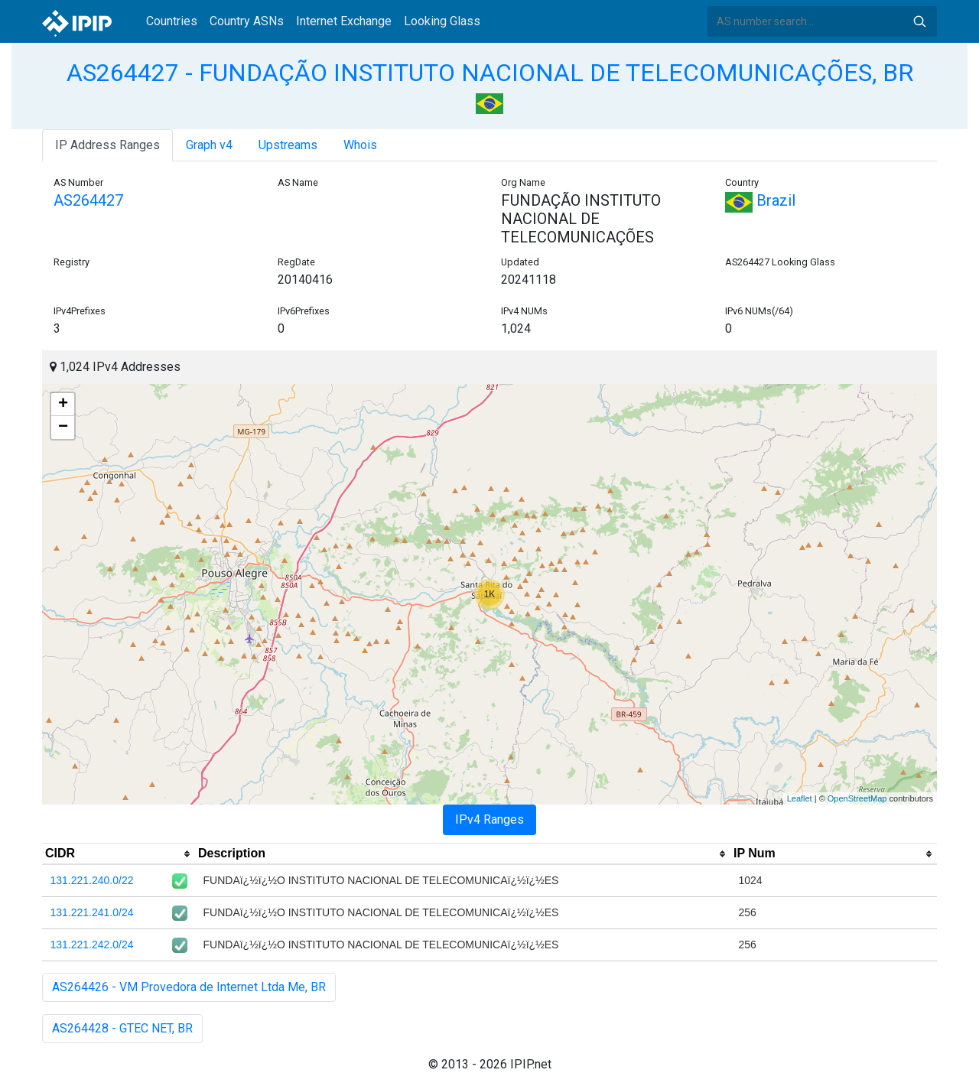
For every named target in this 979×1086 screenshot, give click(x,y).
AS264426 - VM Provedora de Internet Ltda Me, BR (189, 987)
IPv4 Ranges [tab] (489, 819)
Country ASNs (247, 21)
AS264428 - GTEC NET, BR (122, 1028)
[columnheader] (118, 854)
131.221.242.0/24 (92, 944)
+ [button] (63, 404)
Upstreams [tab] (288, 145)
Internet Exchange (344, 21)
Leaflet (799, 798)
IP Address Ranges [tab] (107, 145)
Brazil (760, 200)
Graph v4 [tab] (209, 145)
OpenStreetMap (857, 798)
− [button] (63, 427)
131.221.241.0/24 (92, 912)
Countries (171, 21)
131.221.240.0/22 (92, 880)
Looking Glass (442, 21)
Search (919, 21)
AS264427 (88, 200)
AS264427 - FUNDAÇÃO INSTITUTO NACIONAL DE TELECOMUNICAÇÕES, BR (490, 72)
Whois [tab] (360, 145)
